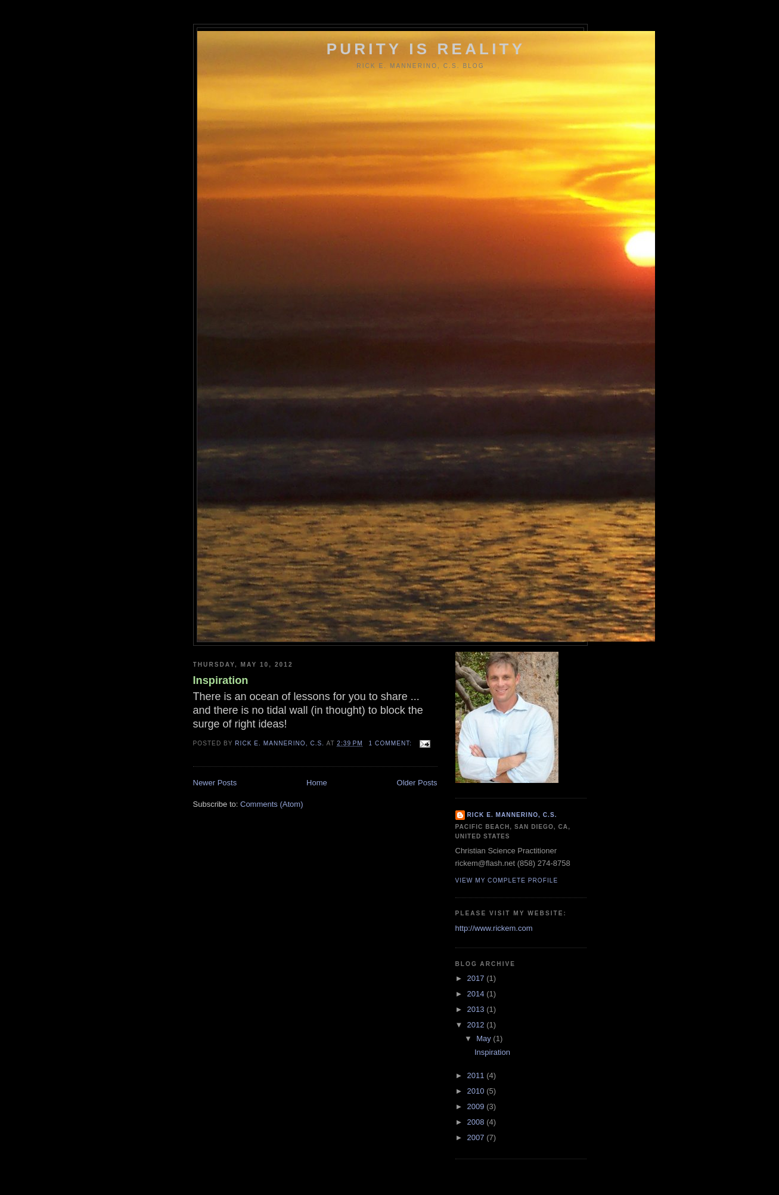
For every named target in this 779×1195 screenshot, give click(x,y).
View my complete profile (506, 880)
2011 (477, 1075)
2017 (477, 978)
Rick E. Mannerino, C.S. (512, 815)
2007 (477, 1137)
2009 (477, 1106)
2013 (477, 1009)
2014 (477, 993)
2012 (477, 1024)
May (484, 1038)
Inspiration (221, 680)
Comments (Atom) (271, 804)
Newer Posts (215, 782)
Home (316, 782)
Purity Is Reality (426, 49)
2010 (477, 1090)
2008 (477, 1121)
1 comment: (391, 743)
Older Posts (417, 782)
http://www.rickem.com (494, 928)
